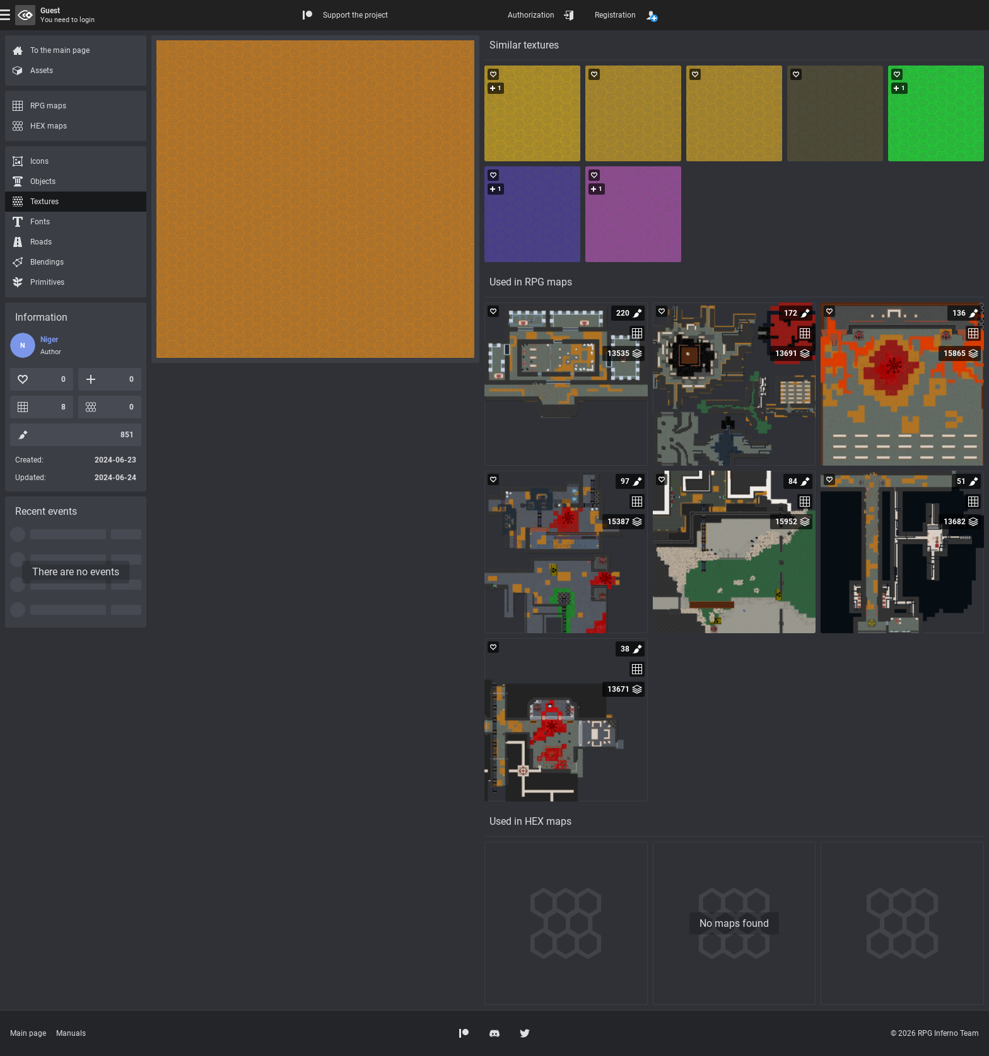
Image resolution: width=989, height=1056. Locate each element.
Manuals (71, 1033)
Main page (28, 1033)
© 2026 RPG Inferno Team (935, 1033)
